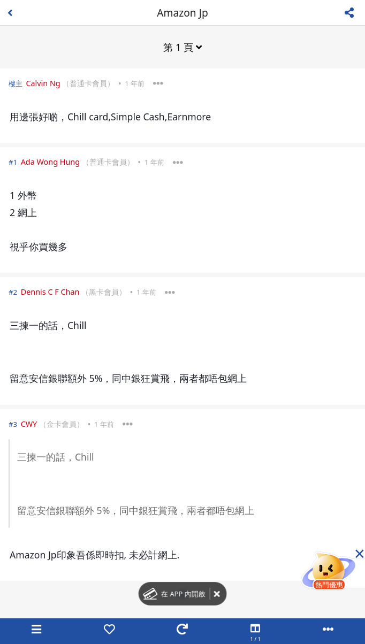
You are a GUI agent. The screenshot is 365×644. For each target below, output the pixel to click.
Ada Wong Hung (50, 162)
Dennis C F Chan (50, 292)
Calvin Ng (43, 83)
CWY (29, 424)
